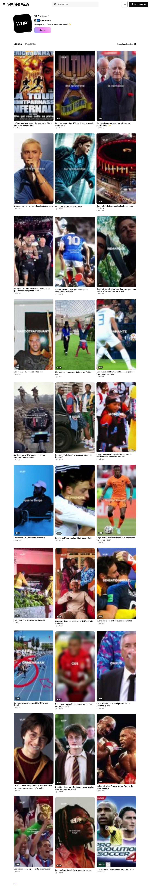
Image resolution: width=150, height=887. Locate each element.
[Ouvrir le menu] (4, 4)
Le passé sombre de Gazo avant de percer (73, 870)
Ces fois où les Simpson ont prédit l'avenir (32, 869)
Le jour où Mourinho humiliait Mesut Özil (73, 538)
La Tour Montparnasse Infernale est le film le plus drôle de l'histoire (33, 124)
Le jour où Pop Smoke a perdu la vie (29, 620)
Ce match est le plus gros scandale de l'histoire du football (71, 291)
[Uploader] (124, 4)
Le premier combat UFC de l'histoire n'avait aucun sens (74, 124)
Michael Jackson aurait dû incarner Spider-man (73, 373)
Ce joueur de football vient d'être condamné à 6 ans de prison (115, 539)
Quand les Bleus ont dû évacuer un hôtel (114, 621)
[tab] (18, 44)
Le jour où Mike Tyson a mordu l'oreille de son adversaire (114, 787)
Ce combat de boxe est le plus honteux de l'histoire (114, 207)
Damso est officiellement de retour (29, 538)
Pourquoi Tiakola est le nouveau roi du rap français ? (73, 456)
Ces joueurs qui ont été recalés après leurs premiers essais (73, 705)
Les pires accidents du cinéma (68, 206)
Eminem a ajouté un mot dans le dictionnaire (33, 206)
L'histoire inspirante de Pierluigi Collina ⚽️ (115, 869)
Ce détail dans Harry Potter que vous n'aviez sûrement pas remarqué (74, 788)
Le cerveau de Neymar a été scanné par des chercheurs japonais (115, 373)
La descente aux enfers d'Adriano (28, 372)
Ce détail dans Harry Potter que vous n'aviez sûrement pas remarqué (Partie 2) (33, 787)
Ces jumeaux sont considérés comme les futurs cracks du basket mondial (114, 455)
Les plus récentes (126, 44)
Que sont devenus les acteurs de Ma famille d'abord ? (74, 622)
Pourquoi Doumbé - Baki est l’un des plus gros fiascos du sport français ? (32, 290)
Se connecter (138, 4)
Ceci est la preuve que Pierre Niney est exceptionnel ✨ (113, 124)
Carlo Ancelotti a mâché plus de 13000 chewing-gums (113, 705)
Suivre (42, 30)
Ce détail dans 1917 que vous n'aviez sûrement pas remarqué (29, 456)
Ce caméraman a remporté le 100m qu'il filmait (31, 704)
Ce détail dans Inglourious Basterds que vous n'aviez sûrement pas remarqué (116, 290)
